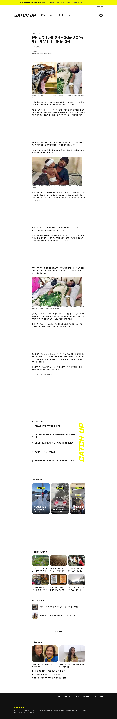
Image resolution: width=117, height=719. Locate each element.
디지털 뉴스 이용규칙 (98, 697)
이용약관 (58, 697)
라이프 (52, 15)
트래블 (70, 15)
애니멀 (61, 15)
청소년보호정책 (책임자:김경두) (83, 697)
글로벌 (43, 15)
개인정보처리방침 (68, 697)
